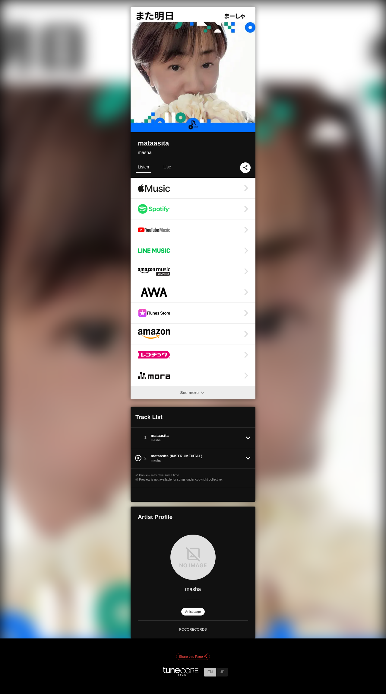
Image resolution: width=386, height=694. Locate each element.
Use (167, 167)
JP (222, 672)
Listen (143, 167)
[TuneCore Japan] (181, 674)
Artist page (193, 611)
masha (145, 152)
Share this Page (193, 656)
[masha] (193, 557)
